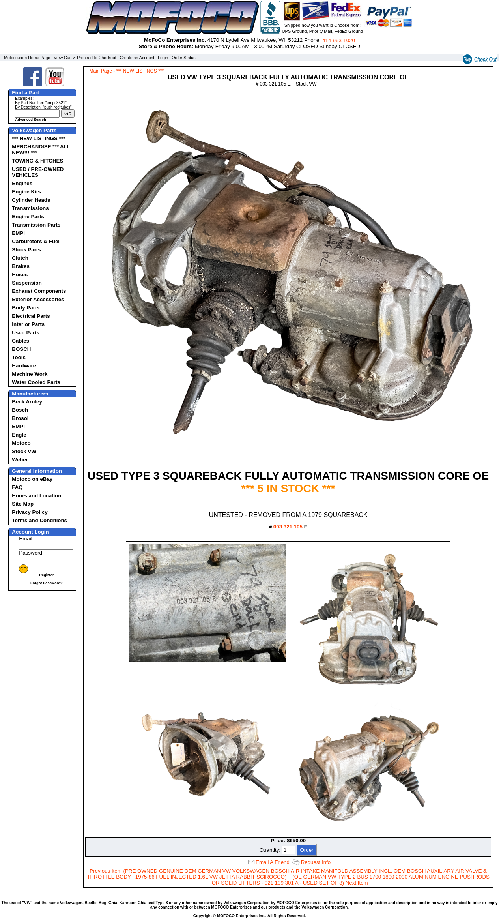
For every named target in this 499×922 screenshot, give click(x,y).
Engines (22, 183)
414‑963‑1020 (338, 40)
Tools (19, 357)
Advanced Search (30, 120)
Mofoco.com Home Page (27, 57)
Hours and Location (36, 495)
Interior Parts (28, 324)
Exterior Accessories (38, 299)
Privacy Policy (29, 512)
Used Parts (25, 332)
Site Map (23, 504)
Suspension (27, 283)
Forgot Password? (46, 583)
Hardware (24, 366)
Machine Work (29, 374)
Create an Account (137, 57)
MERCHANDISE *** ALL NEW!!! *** (41, 150)
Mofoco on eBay (32, 479)
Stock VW (24, 451)
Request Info (316, 862)
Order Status (183, 57)
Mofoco (21, 443)
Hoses (20, 274)
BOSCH (21, 349)
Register (46, 575)
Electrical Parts (31, 316)
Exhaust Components (39, 291)
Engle (19, 435)
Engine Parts (28, 216)
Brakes (20, 266)
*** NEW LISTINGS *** (38, 138)
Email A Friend (273, 862)
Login (163, 57)
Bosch (20, 410)
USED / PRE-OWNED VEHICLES (38, 172)
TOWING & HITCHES (37, 161)
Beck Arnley (27, 402)
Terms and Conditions (39, 520)
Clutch (20, 258)
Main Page (100, 71)
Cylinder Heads (31, 200)
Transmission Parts (36, 225)
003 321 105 (288, 527)
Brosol (20, 418)
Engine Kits (26, 192)
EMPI (18, 233)
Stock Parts (26, 250)
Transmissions (30, 208)
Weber (20, 460)
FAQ (17, 487)
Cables (20, 341)
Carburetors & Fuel (36, 241)
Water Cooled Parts (36, 382)
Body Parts (25, 308)
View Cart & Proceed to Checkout (85, 57)
